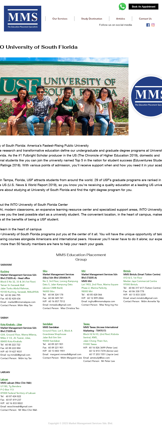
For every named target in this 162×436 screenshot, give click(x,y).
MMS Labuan (7, 383)
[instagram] (153, 25)
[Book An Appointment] (143, 6)
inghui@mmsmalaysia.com (101, 301)
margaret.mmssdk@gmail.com (65, 354)
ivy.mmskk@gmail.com (18, 355)
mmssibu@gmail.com (60, 305)
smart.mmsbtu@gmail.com (144, 298)
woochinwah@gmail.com (19, 406)
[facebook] (148, 25)
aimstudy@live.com (100, 358)
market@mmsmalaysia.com (21, 302)
